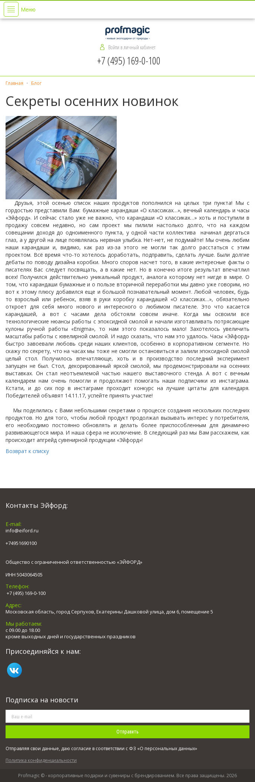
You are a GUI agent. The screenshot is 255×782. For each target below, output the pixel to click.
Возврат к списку (27, 451)
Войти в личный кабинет (131, 47)
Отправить (127, 732)
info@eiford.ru (22, 530)
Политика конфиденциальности (41, 760)
